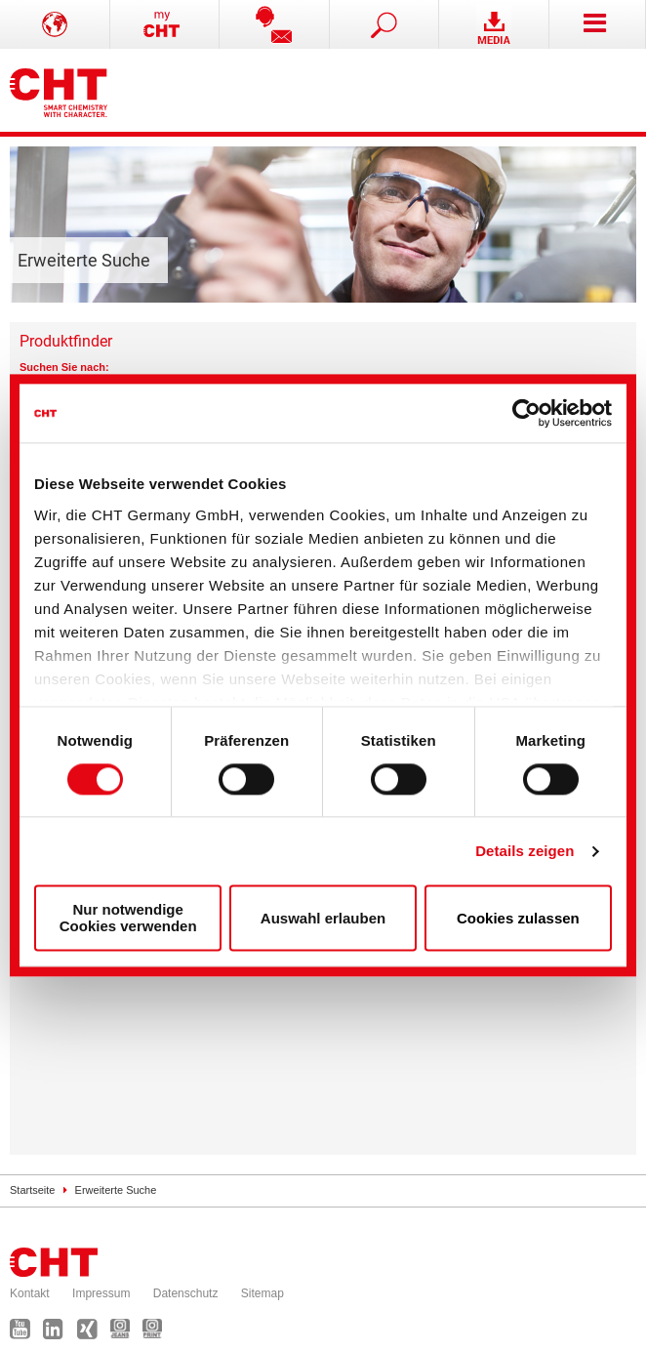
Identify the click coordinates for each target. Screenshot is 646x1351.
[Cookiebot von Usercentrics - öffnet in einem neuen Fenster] (526, 413)
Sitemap (262, 1293)
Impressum (101, 1293)
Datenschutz (186, 1293)
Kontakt (30, 1293)
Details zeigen (524, 850)
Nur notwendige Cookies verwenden (128, 918)
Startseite (32, 1190)
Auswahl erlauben (323, 918)
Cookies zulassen (518, 918)
